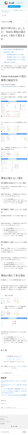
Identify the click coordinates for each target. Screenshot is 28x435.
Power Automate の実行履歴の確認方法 (14, 49)
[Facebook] (1, 350)
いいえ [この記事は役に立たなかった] (18, 358)
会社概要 (2, 423)
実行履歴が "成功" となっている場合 (16, 59)
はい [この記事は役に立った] (10, 358)
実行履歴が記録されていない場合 (15, 54)
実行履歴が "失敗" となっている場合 (16, 57)
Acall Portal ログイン (14, 6)
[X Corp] (3, 350)
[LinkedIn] (6, 350)
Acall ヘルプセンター (5, 10)
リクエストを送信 (21, 366)
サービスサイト (4, 416)
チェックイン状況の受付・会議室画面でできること (14, 388)
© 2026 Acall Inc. (5, 432)
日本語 (25, 432)
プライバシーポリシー (5, 421)
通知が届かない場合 (9, 52)
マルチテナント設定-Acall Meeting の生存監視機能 (13, 395)
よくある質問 (15, 10)
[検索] (14, 15)
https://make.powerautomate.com (10, 86)
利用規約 (2, 419)
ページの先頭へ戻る (7, 373)
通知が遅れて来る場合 (9, 62)
